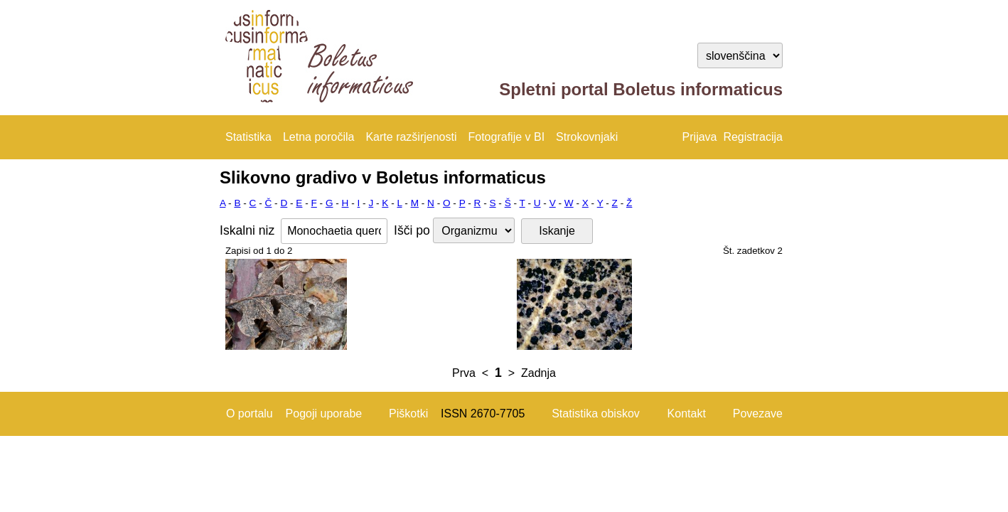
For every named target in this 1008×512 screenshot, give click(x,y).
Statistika (248, 137)
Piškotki (408, 413)
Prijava (699, 137)
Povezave (758, 413)
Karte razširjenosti (410, 137)
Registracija (753, 137)
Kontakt (686, 413)
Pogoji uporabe (324, 413)
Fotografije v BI (506, 137)
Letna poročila (319, 137)
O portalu (249, 413)
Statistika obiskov (596, 413)
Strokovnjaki (587, 137)
